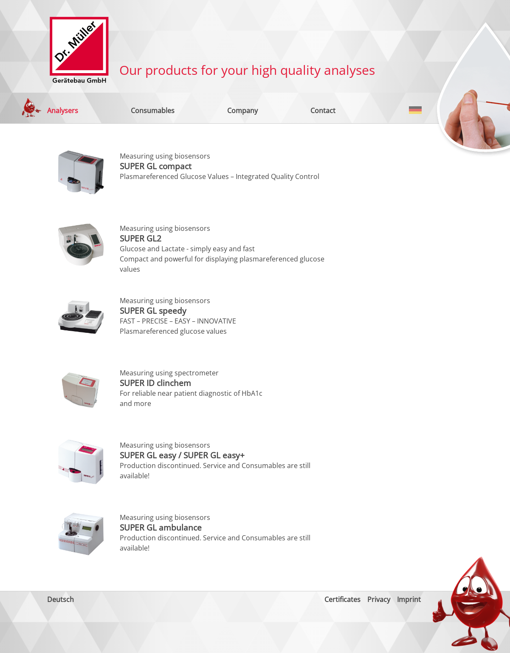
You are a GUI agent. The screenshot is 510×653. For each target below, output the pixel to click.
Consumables (153, 110)
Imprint (409, 599)
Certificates (342, 599)
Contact (322, 110)
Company (242, 110)
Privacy (378, 599)
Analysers (62, 110)
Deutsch (415, 110)
